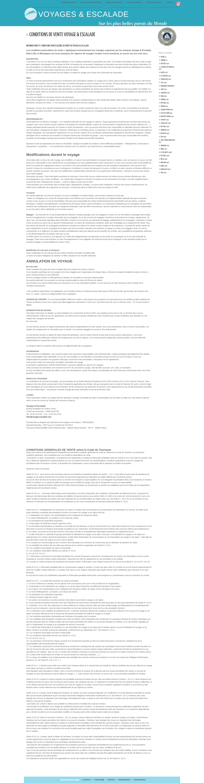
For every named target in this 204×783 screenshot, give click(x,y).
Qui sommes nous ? (154, 2)
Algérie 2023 (165, 72)
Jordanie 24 (165, 60)
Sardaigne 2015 (166, 134)
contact (87, 780)
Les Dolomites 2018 (167, 156)
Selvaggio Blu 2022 (167, 79)
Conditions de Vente (70, 780)
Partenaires (123, 780)
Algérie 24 (164, 57)
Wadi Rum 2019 (166, 167)
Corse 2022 (165, 89)
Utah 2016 (164, 141)
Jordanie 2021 (166, 99)
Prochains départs (134, 2)
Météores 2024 (166, 64)
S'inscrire (99, 780)
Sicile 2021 (164, 83)
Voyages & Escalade (83, 14)
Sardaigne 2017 (166, 150)
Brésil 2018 (165, 163)
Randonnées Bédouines (169, 86)
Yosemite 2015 (166, 124)
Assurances (137, 780)
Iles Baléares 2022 (167, 76)
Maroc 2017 (165, 153)
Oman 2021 (164, 96)
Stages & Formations (114, 2)
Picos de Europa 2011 (168, 115)
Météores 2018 (166, 160)
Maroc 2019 (165, 170)
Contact (169, 2)
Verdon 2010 (165, 106)
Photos (110, 780)
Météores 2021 (166, 103)
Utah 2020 (164, 177)
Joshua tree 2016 (167, 127)
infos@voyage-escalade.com (38, 417)
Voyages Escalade (68, 2)
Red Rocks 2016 (166, 137)
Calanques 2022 (166, 93)
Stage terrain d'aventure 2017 (164, 145)
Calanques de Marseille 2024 (164, 68)
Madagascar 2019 (167, 173)
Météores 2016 (166, 131)
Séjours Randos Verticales (90, 2)
